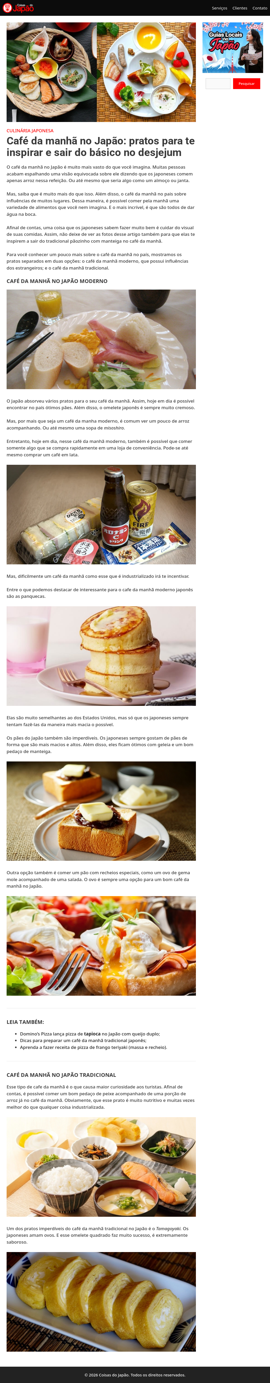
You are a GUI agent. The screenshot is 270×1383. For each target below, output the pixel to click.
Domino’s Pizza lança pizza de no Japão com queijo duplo (89, 1034)
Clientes (240, 8)
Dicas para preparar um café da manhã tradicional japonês (82, 1040)
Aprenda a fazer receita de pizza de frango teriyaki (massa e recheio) (93, 1047)
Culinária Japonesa (30, 131)
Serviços (219, 8)
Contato (260, 8)
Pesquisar (247, 83)
